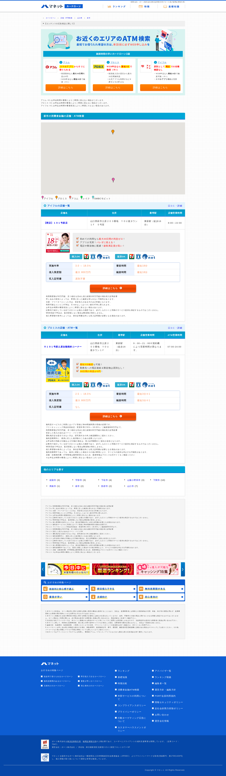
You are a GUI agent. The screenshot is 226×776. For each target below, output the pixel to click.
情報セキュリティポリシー (169, 702)
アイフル (162, 62)
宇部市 (78, 480)
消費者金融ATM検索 (128, 689)
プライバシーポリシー (129, 711)
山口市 (130, 486)
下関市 (156, 480)
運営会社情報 (162, 721)
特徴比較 (122, 683)
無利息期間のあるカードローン (57, 681)
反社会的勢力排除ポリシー (169, 708)
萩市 (77, 486)
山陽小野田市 (134, 480)
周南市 (52, 486)
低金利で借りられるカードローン (58, 676)
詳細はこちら (65, 87)
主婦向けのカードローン (54, 686)
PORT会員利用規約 (165, 696)
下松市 (104, 480)
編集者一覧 (161, 683)
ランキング (124, 671)
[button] (113, 180)
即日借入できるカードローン (93, 676)
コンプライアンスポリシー (132, 705)
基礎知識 (122, 677)
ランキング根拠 (163, 677)
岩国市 (52, 480)
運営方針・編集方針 (165, 689)
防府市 (104, 486)
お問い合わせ (162, 715)
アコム (66, 62)
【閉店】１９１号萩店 (56, 223)
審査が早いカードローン (91, 681)
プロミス (114, 62)
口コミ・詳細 (175, 205)
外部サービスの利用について (132, 697)
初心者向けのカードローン (92, 686)
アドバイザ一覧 (163, 671)
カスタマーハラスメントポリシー (132, 729)
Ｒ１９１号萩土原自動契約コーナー (63, 346)
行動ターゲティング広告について (132, 719)
